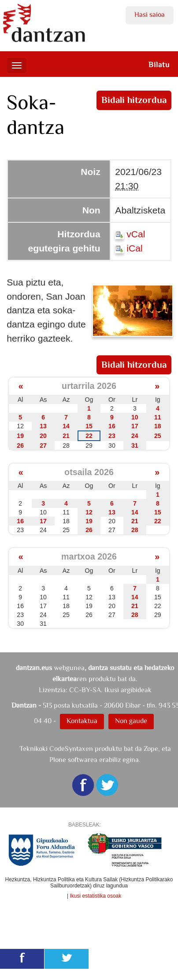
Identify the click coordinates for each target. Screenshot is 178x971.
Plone (57, 759)
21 (66, 435)
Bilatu (159, 64)
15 (89, 426)
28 (134, 529)
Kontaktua (82, 720)
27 (43, 445)
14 (66, 426)
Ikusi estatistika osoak (96, 896)
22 (89, 435)
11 (157, 417)
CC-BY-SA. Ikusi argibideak (110, 689)
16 (111, 426)
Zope (151, 748)
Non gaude (131, 720)
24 (134, 435)
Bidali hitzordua (133, 100)
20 (43, 435)
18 (157, 426)
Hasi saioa (149, 14)
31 (134, 445)
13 (43, 426)
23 (111, 435)
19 (20, 435)
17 (134, 426)
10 (134, 417)
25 (157, 435)
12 (89, 512)
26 (20, 445)
